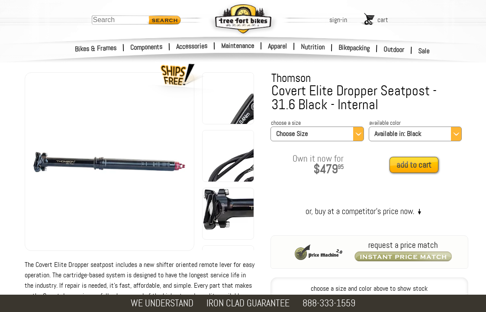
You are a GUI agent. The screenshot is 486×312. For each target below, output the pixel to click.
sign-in (338, 19)
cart (382, 19)
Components (146, 47)
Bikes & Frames (96, 48)
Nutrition (313, 47)
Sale (424, 51)
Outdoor (394, 49)
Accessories (191, 46)
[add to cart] (416, 165)
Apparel (277, 46)
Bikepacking (354, 48)
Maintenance (237, 45)
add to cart (413, 164)
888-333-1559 (329, 303)
